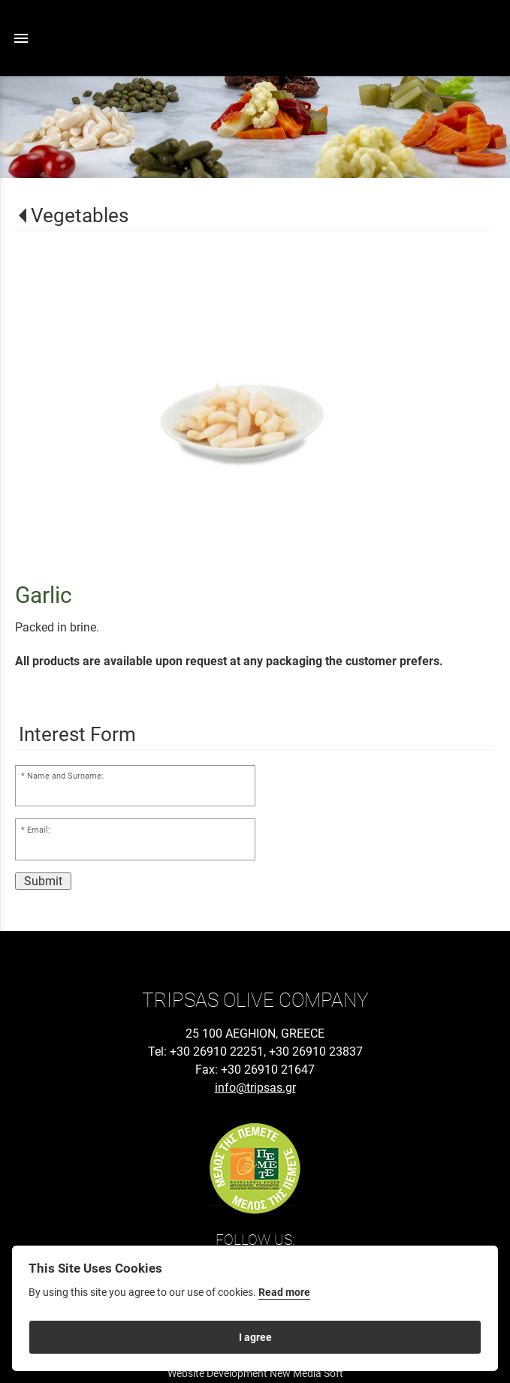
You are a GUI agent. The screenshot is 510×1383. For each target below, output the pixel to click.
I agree (255, 1337)
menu (21, 38)
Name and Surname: (65, 776)
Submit (43, 881)
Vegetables (79, 215)
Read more (284, 1292)
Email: (38, 830)
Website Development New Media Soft (255, 1373)
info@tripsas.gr (255, 1087)
